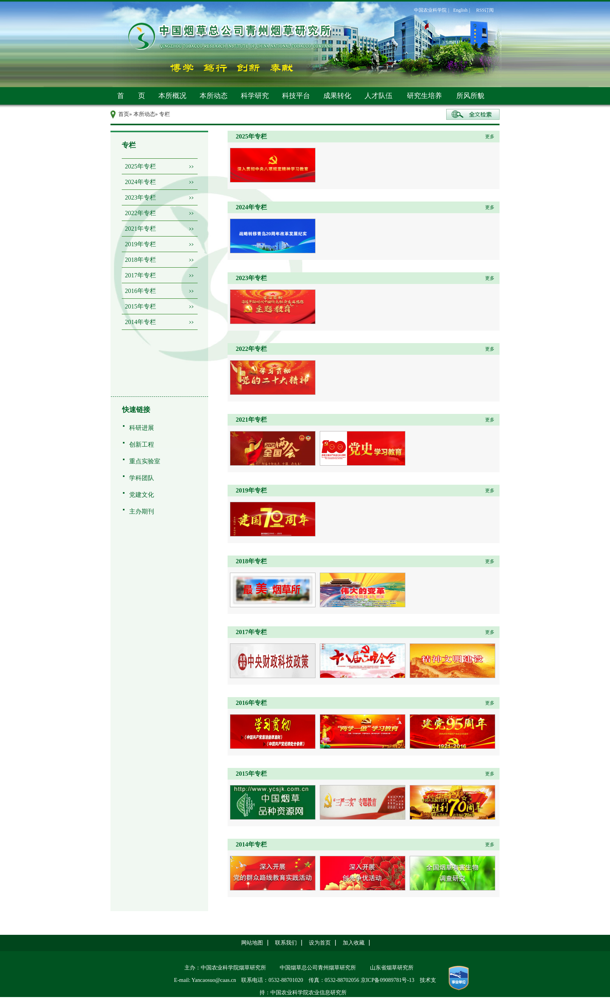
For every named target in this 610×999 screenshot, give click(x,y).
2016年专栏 (140, 290)
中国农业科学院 (430, 10)
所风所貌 (470, 96)
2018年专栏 (140, 259)
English (460, 10)
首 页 (131, 96)
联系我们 (286, 943)
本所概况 (172, 96)
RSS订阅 (485, 10)
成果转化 (337, 96)
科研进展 (141, 427)
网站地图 (252, 943)
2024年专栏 (140, 182)
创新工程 (141, 444)
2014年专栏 (140, 322)
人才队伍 (379, 96)
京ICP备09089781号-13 (387, 980)
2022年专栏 (140, 213)
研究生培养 (424, 96)
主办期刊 (141, 511)
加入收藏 (354, 943)
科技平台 (296, 96)
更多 (489, 136)
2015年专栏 (140, 306)
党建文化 (141, 494)
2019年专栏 (140, 244)
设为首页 (320, 943)
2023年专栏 (140, 197)
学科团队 (141, 478)
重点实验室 (144, 461)
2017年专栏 (140, 275)
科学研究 (255, 96)
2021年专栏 (140, 228)
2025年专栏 (140, 166)
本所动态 (214, 96)
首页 (123, 114)
